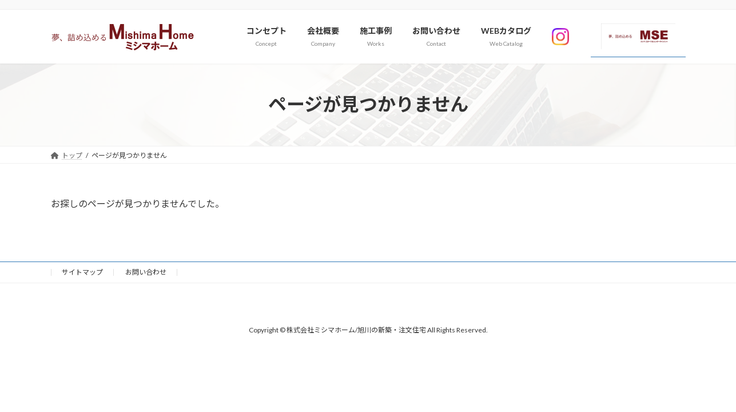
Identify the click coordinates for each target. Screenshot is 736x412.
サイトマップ (82, 272)
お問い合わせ (145, 272)
